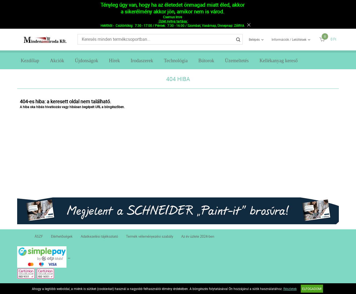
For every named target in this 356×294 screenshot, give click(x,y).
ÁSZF (39, 236)
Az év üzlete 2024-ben (197, 236)
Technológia (176, 60)
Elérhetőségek (62, 236)
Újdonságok (86, 60)
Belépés (254, 39)
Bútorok (206, 60)
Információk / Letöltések (289, 39)
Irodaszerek (142, 60)
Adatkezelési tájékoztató (99, 236)
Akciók (57, 60)
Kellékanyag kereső (278, 60)
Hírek (114, 60)
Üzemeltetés (237, 60)
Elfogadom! (312, 288)
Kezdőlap (30, 60)
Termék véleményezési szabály (149, 236)
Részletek (290, 288)
